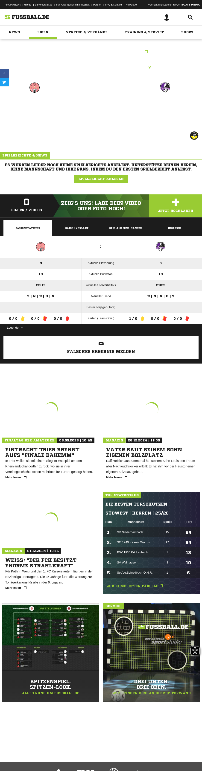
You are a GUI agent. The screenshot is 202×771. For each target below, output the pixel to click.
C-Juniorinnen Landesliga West (101, 52)
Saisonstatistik (27, 228)
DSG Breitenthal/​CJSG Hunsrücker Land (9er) (34, 110)
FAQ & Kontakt (113, 4)
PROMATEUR (12, 4)
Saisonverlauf (76, 228)
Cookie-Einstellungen (138, 755)
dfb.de (27, 4)
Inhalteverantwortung (110, 755)
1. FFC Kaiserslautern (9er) (165, 107)
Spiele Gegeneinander (125, 228)
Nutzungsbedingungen (61, 755)
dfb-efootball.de (44, 4)
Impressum (9, 755)
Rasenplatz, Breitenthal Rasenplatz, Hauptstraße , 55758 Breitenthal (101, 67)
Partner (97, 4)
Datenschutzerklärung (32, 755)
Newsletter (132, 4)
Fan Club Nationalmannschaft (73, 4)
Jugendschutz (86, 755)
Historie (174, 228)
